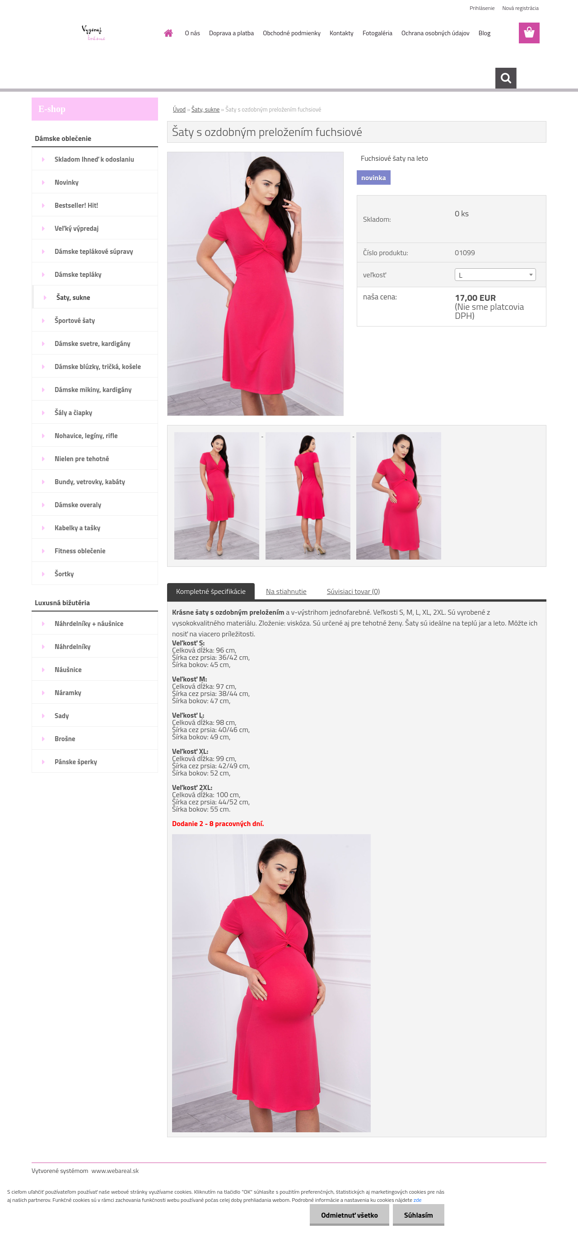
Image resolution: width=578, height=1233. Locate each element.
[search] (505, 78)
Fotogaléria (377, 32)
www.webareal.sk (115, 1170)
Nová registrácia (520, 8)
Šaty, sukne (205, 109)
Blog (484, 32)
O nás (192, 32)
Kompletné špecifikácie (211, 591)
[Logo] (94, 33)
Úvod (179, 109)
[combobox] (495, 274)
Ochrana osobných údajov (435, 32)
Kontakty (342, 32)
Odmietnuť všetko (349, 1215)
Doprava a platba (231, 32)
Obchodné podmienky (292, 32)
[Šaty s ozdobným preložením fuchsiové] (255, 155)
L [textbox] (460, 275)
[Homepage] (168, 33)
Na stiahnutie (286, 591)
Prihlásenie (482, 8)
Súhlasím (418, 1215)
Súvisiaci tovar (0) (353, 591)
